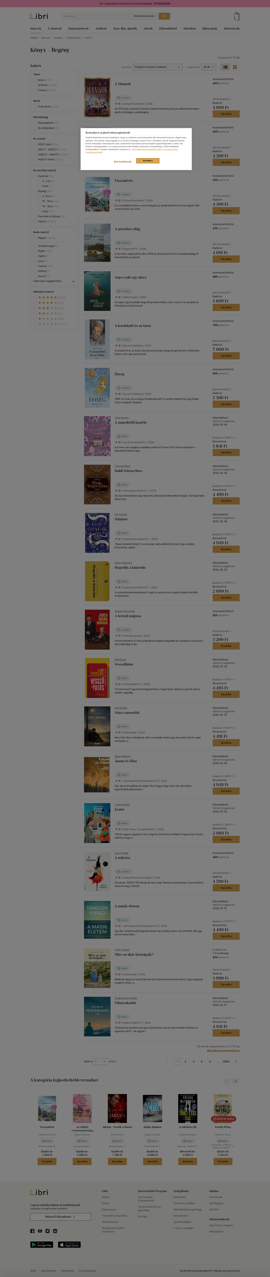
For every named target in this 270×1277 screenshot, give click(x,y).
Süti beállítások (123, 161)
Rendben (148, 160)
